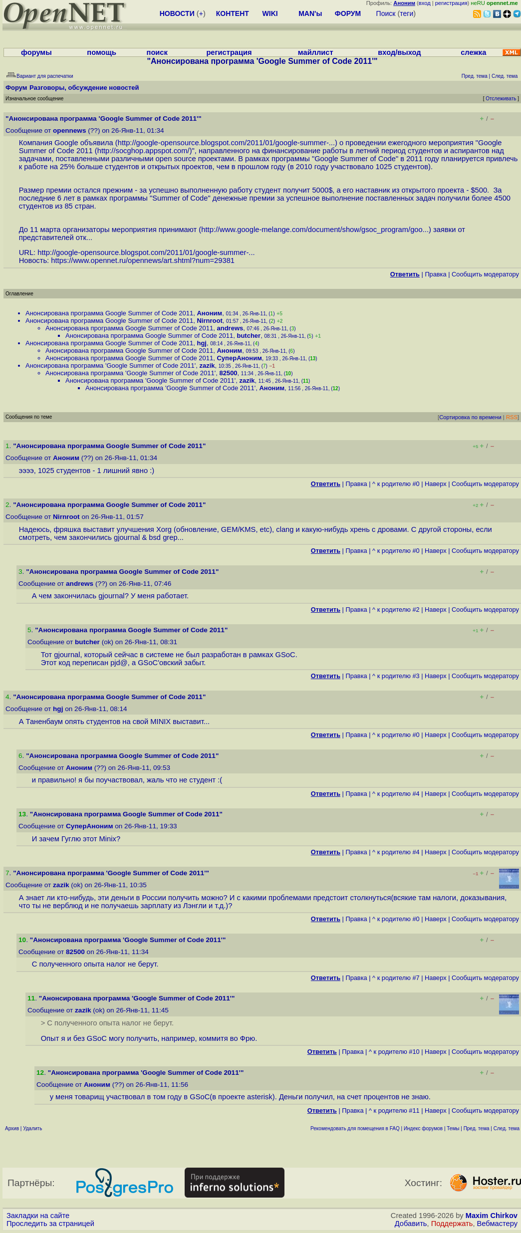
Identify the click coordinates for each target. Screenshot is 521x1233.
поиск (157, 52)
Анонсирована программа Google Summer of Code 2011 (109, 313)
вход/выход (399, 52)
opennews (69, 130)
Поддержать (452, 1224)
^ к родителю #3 (396, 676)
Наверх (436, 484)
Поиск (386, 13)
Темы (453, 1128)
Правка (435, 274)
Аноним (209, 313)
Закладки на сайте (37, 1216)
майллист (315, 52)
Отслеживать (501, 98)
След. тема (507, 1128)
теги (406, 13)
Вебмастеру (497, 1224)
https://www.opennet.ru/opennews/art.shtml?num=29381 (143, 260)
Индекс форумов (423, 1128)
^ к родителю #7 (396, 978)
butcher (248, 335)
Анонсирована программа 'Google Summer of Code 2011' (110, 365)
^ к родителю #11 (394, 1110)
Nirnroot (209, 320)
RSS (512, 417)
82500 (228, 373)
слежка (473, 52)
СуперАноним (239, 358)
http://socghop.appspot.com (142, 151)
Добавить (411, 1224)
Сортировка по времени (470, 417)
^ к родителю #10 (394, 1051)
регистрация (451, 3)
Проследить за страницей (50, 1224)
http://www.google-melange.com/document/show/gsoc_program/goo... (315, 230)
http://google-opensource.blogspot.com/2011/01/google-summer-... (226, 143)
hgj (202, 343)
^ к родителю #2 (396, 609)
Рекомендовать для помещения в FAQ (355, 1128)
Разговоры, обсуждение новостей (84, 87)
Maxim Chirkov (492, 1216)
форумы (36, 52)
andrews (230, 328)
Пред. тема (477, 1128)
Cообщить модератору (485, 274)
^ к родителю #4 (396, 793)
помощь (101, 52)
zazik (207, 365)
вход (425, 3)
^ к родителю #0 (396, 484)
